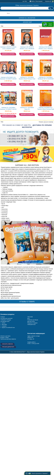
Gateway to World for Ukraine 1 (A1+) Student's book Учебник (8, 48)
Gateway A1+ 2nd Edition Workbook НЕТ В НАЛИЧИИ (45, 78)
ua (23, 1)
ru (26, 1)
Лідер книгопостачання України (27, 5)
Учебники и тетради (5, 320)
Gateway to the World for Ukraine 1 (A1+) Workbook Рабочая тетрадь (27, 48)
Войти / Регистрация (36, 1)
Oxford (3, 323)
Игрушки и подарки (32, 323)
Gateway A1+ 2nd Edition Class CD (27, 108)
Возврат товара (4, 337)
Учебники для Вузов (32, 320)
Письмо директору (8, 346)
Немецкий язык (31, 324)
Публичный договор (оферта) (8, 339)
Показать (41, 26)
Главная (2, 316)
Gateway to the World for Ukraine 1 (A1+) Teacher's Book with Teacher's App (46, 48)
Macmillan (4, 324)
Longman (4, 326)
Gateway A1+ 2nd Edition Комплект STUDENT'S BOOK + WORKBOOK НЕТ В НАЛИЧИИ (8, 108)
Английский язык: (5, 321)
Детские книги (31, 321)
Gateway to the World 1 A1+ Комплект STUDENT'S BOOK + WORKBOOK (8, 78)
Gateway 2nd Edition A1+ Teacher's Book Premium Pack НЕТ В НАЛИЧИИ (45, 108)
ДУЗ (28, 318)
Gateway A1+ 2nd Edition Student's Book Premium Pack (27, 78)
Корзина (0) (48, 1)
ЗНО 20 (29, 316)
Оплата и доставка (5, 336)
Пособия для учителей (6, 318)
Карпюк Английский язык (8, 327)
